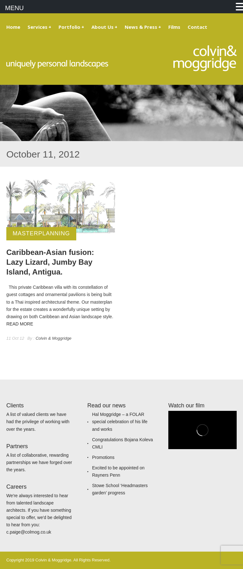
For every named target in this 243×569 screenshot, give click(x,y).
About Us (104, 27)
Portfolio (71, 27)
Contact (197, 27)
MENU (14, 7)
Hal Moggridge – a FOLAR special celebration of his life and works (119, 421)
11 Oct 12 (15, 338)
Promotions (103, 457)
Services (39, 27)
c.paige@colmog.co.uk (28, 532)
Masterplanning (41, 233)
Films (174, 27)
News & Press (143, 27)
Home (13, 27)
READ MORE (19, 323)
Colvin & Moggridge (53, 338)
